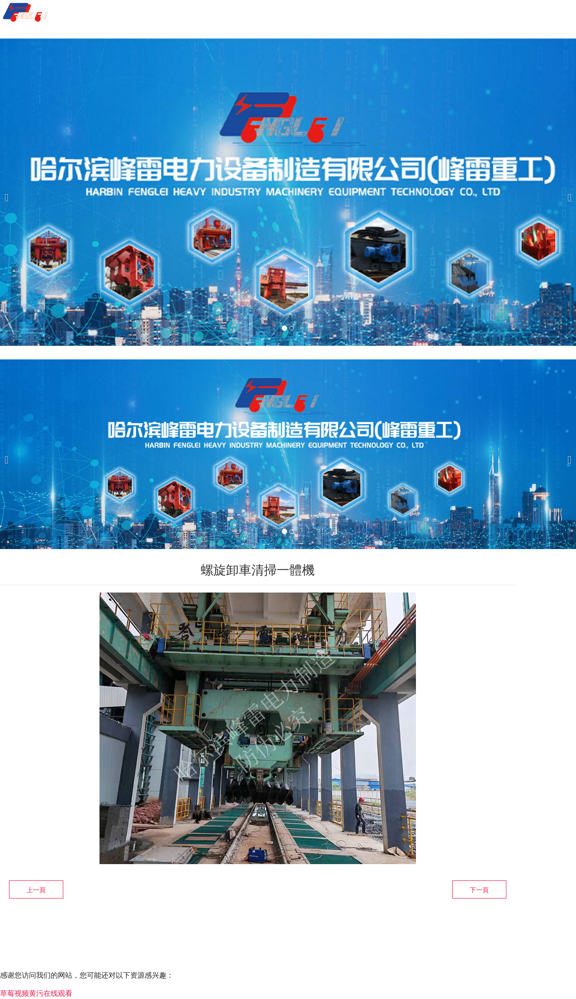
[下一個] (567, 192)
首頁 (183, 12)
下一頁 (479, 890)
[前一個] (9, 192)
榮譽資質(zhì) (486, 12)
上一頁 (36, 890)
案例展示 (414, 12)
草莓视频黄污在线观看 (36, 993)
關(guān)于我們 (251, 12)
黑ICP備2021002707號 (207, 940)
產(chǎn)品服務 (339, 12)
